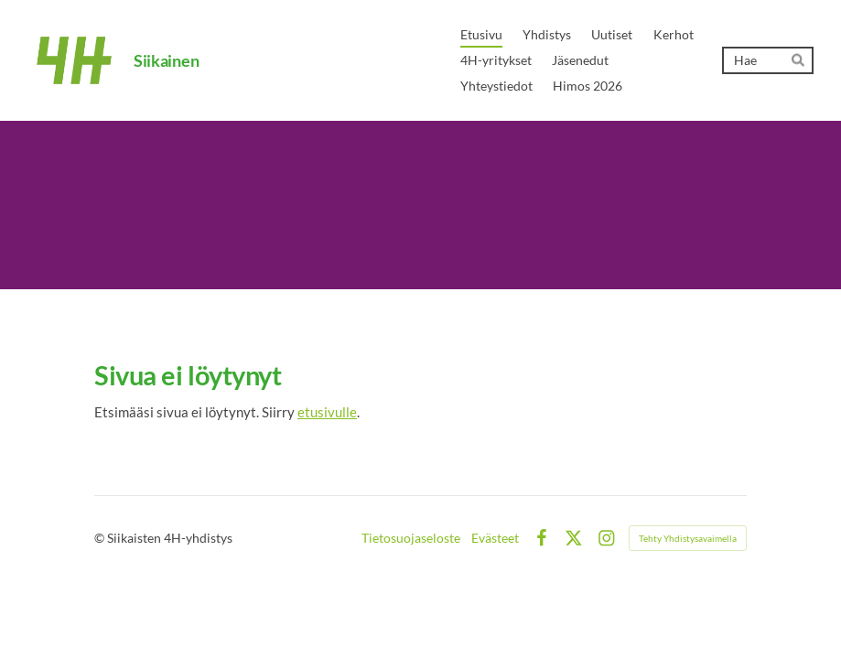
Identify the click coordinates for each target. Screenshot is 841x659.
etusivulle (327, 412)
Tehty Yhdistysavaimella (688, 538)
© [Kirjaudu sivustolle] (100, 538)
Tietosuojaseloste (410, 538)
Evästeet (495, 538)
